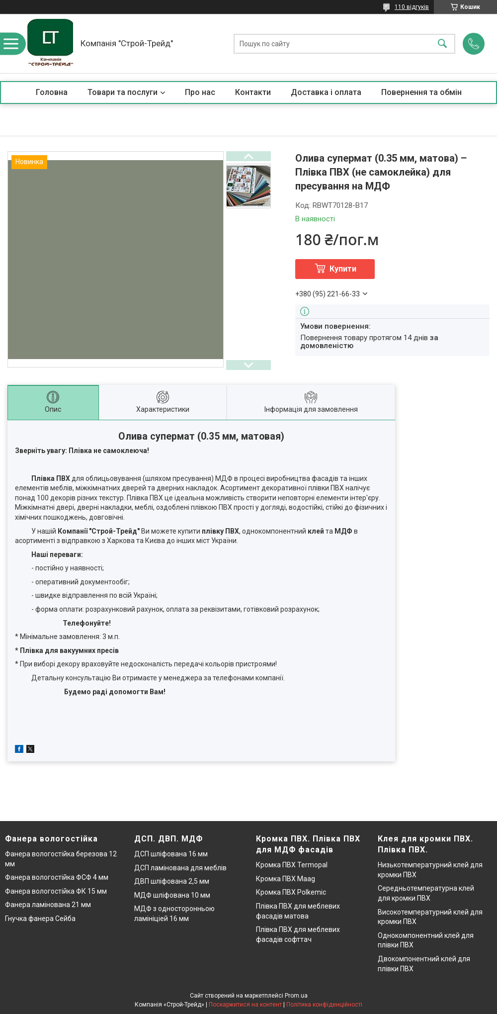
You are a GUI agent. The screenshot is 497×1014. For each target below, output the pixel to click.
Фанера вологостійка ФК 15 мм (56, 891)
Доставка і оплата (326, 92)
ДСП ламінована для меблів (180, 868)
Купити (343, 269)
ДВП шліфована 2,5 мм (171, 881)
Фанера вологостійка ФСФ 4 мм (56, 877)
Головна (52, 92)
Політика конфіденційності (324, 1004)
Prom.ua (296, 995)
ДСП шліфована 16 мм (171, 854)
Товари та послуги (122, 92)
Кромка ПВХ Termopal (292, 865)
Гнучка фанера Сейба (40, 918)
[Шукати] (442, 43)
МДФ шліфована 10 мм (172, 895)
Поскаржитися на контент (245, 1004)
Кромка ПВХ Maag (285, 879)
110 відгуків (412, 6)
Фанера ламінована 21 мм (48, 905)
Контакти (253, 92)
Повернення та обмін (421, 92)
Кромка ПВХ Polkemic (291, 892)
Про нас (200, 92)
